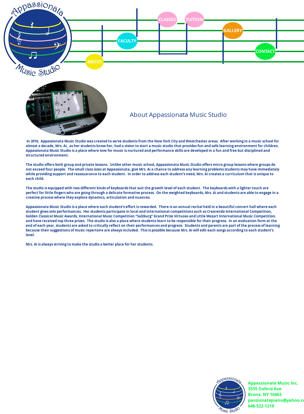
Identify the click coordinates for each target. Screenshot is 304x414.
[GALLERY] (232, 30)
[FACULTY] (127, 41)
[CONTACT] (265, 51)
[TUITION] (194, 19)
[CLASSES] (167, 19)
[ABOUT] (94, 62)
